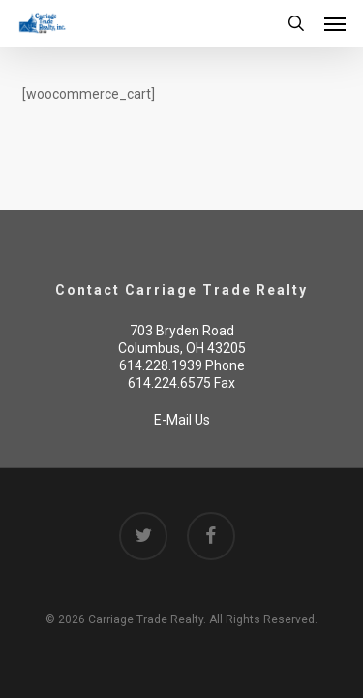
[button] (335, 23)
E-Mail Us (182, 420)
